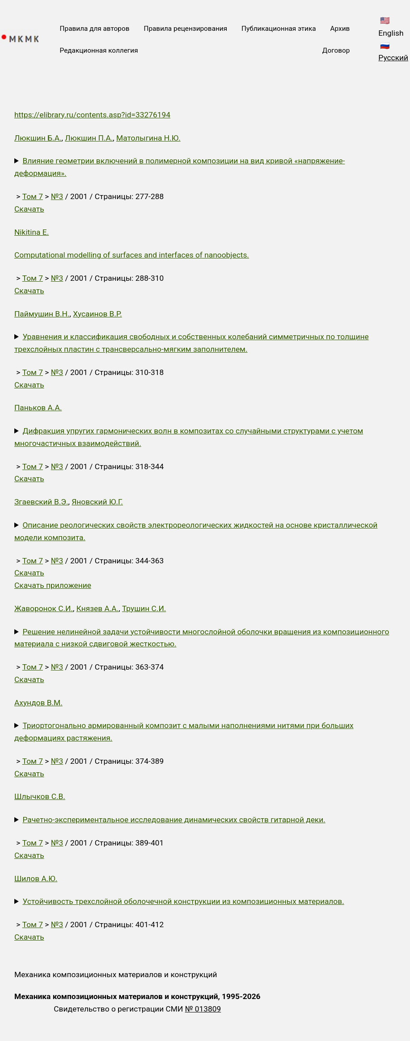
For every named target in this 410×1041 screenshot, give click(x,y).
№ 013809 (203, 1008)
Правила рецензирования (185, 29)
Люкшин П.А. (89, 137)
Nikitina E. (31, 232)
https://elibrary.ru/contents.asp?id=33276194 (92, 114)
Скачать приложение (52, 585)
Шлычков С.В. (39, 796)
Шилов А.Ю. (35, 878)
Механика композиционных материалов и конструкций (115, 974)
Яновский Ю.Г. (97, 501)
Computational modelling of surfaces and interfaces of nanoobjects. (131, 254)
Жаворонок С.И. (43, 608)
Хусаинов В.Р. (97, 313)
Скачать (29, 208)
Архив (340, 29)
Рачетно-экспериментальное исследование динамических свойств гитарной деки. (173, 819)
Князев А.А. (97, 608)
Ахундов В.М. (38, 702)
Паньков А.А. (38, 407)
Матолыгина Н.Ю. (148, 137)
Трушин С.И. (144, 608)
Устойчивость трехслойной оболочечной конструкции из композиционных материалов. (183, 901)
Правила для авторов (95, 29)
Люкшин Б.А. (38, 137)
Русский (393, 57)
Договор (336, 50)
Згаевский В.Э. (41, 501)
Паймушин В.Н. (42, 313)
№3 (57, 196)
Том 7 (32, 196)
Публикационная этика (278, 29)
